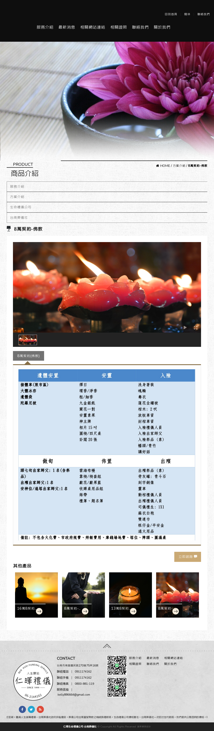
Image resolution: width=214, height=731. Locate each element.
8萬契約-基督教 (73, 611)
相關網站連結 (92, 27)
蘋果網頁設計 (144, 726)
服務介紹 (45, 27)
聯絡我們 (203, 14)
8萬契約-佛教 (165, 611)
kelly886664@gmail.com (74, 695)
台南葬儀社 (19, 217)
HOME (163, 165)
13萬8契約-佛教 (120, 611)
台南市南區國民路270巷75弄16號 (77, 665)
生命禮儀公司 (20, 207)
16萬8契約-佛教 (26, 611)
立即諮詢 (185, 556)
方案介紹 (179, 165)
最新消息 (66, 27)
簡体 (187, 14)
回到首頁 (171, 14)
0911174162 (83, 672)
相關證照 (118, 27)
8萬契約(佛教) (28, 355)
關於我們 (162, 27)
